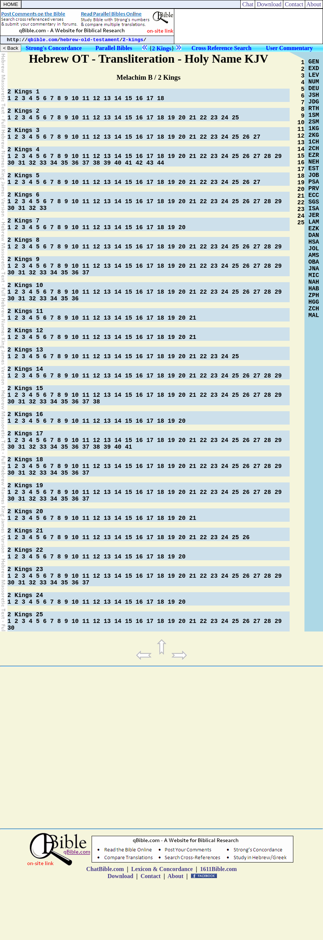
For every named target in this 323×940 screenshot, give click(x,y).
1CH (314, 142)
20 (181, 118)
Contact (294, 4)
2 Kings (161, 48)
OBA (314, 262)
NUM (314, 82)
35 (64, 163)
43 (150, 163)
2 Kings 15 (25, 388)
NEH (314, 162)
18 (160, 98)
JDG (314, 102)
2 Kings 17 (25, 434)
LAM (314, 222)
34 (53, 163)
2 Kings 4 (23, 149)
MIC (314, 275)
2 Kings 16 (25, 414)
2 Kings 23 (25, 569)
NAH (314, 282)
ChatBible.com (105, 869)
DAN (314, 235)
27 (256, 137)
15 (128, 98)
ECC (314, 195)
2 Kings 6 (23, 195)
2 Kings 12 (25, 330)
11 (85, 98)
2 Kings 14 (25, 369)
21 (192, 118)
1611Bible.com (218, 869)
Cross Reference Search (221, 48)
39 (107, 163)
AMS (314, 255)
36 (75, 163)
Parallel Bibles (113, 48)
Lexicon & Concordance (162, 869)
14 (117, 98)
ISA (314, 208)
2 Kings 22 (25, 550)
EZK (314, 228)
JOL (314, 248)
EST (314, 168)
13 (107, 98)
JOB (314, 175)
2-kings (133, 40)
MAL (314, 315)
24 (224, 118)
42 (139, 163)
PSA (314, 182)
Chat (248, 4)
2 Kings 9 (23, 259)
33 (42, 163)
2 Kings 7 (23, 221)
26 (246, 137)
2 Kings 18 (25, 459)
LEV (314, 75)
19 (171, 118)
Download (269, 4)
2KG (314, 135)
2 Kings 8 (23, 240)
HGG (314, 302)
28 (267, 156)
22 (203, 118)
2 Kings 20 (25, 511)
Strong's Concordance (54, 48)
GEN (314, 62)
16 (139, 98)
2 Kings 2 (23, 111)
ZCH (314, 309)
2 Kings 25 (25, 614)
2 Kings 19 (25, 485)
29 (277, 156)
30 (10, 163)
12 (96, 98)
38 (96, 163)
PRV (314, 188)
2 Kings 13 (25, 350)
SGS (314, 202)
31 (21, 163)
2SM (314, 122)
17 (150, 98)
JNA (314, 268)
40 (117, 163)
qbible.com (42, 40)
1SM (314, 115)
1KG (314, 128)
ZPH (314, 295)
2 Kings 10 (25, 285)
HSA (314, 242)
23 (214, 118)
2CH (314, 148)
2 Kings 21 (25, 531)
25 (235, 118)
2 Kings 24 (25, 595)
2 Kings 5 (23, 175)
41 (128, 163)
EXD (314, 68)
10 (75, 98)
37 (85, 163)
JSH (314, 95)
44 (160, 163)
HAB (314, 289)
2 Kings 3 (23, 130)
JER (314, 215)
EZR (314, 155)
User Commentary (289, 48)
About (314, 4)
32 (32, 163)
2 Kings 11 (25, 311)
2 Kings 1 (23, 92)
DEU (314, 88)
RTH (314, 108)
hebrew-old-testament (90, 40)
